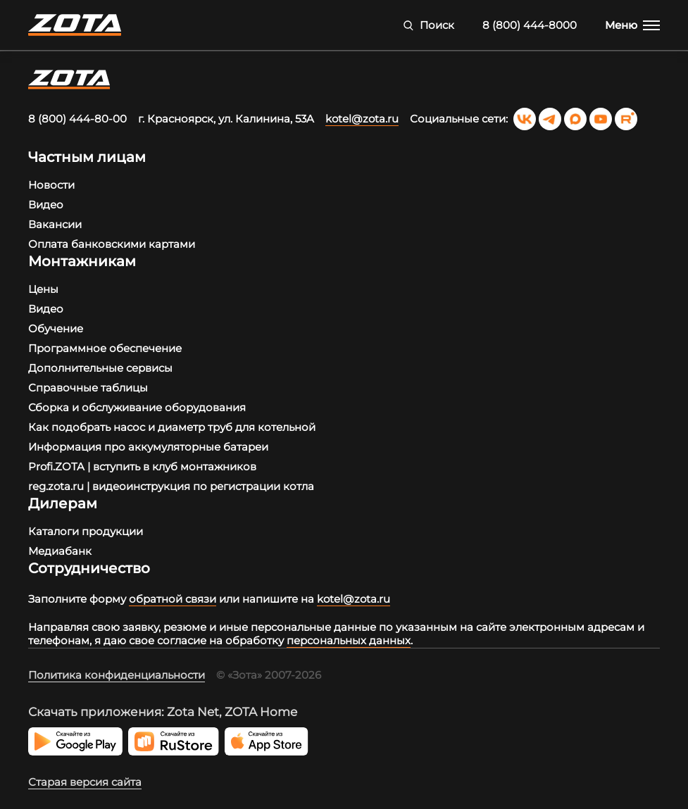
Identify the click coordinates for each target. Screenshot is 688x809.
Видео (45, 204)
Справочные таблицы (88, 387)
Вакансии (55, 224)
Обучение (55, 328)
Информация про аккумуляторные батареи (148, 446)
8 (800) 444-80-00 (77, 118)
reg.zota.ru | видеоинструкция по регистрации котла (171, 486)
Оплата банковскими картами (111, 244)
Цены (43, 289)
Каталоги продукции (85, 531)
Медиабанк (60, 551)
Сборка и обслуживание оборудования (137, 407)
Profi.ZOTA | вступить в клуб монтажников (142, 466)
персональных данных (349, 640)
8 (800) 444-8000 (529, 25)
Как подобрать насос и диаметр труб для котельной (171, 427)
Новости (51, 185)
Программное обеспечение (105, 348)
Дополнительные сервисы (100, 368)
